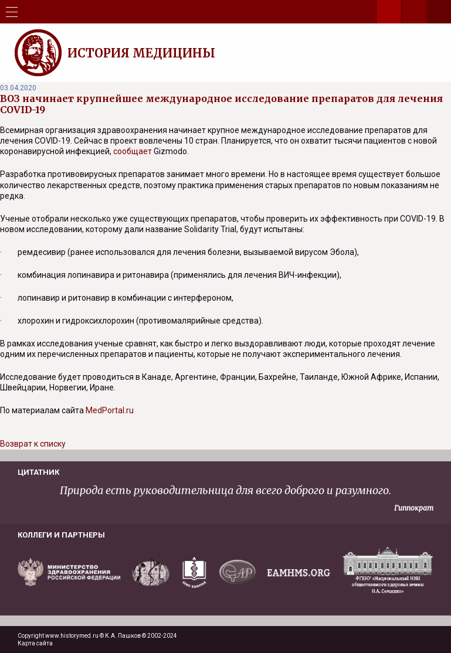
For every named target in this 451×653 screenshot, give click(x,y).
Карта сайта (35, 643)
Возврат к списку (33, 443)
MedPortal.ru (110, 410)
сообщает (132, 151)
